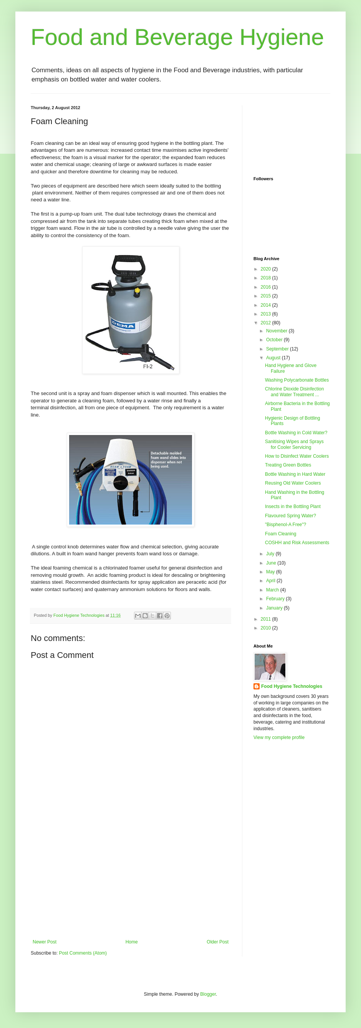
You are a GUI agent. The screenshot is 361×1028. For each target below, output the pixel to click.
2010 (266, 628)
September (278, 349)
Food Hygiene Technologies (291, 686)
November (277, 331)
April (271, 580)
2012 (266, 323)
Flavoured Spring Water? (290, 515)
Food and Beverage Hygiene (177, 37)
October (275, 339)
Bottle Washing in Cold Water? (296, 432)
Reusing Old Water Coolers (293, 483)
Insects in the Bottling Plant (293, 506)
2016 (266, 287)
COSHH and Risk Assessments (297, 542)
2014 (266, 305)
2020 (266, 269)
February (276, 598)
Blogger (208, 994)
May (271, 572)
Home (132, 942)
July (271, 553)
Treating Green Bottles (288, 465)
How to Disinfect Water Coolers (297, 456)
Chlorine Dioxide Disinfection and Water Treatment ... (294, 391)
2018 (266, 278)
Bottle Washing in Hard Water (295, 474)
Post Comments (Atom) (83, 953)
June (271, 563)
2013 (266, 314)
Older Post (218, 942)
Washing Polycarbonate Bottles (297, 380)
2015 (266, 296)
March (273, 590)
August (274, 357)
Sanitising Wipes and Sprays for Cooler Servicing (294, 444)
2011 (266, 619)
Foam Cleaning (280, 533)
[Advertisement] (130, 882)
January (275, 608)
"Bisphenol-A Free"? (285, 524)
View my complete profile (279, 737)
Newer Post (44, 942)
